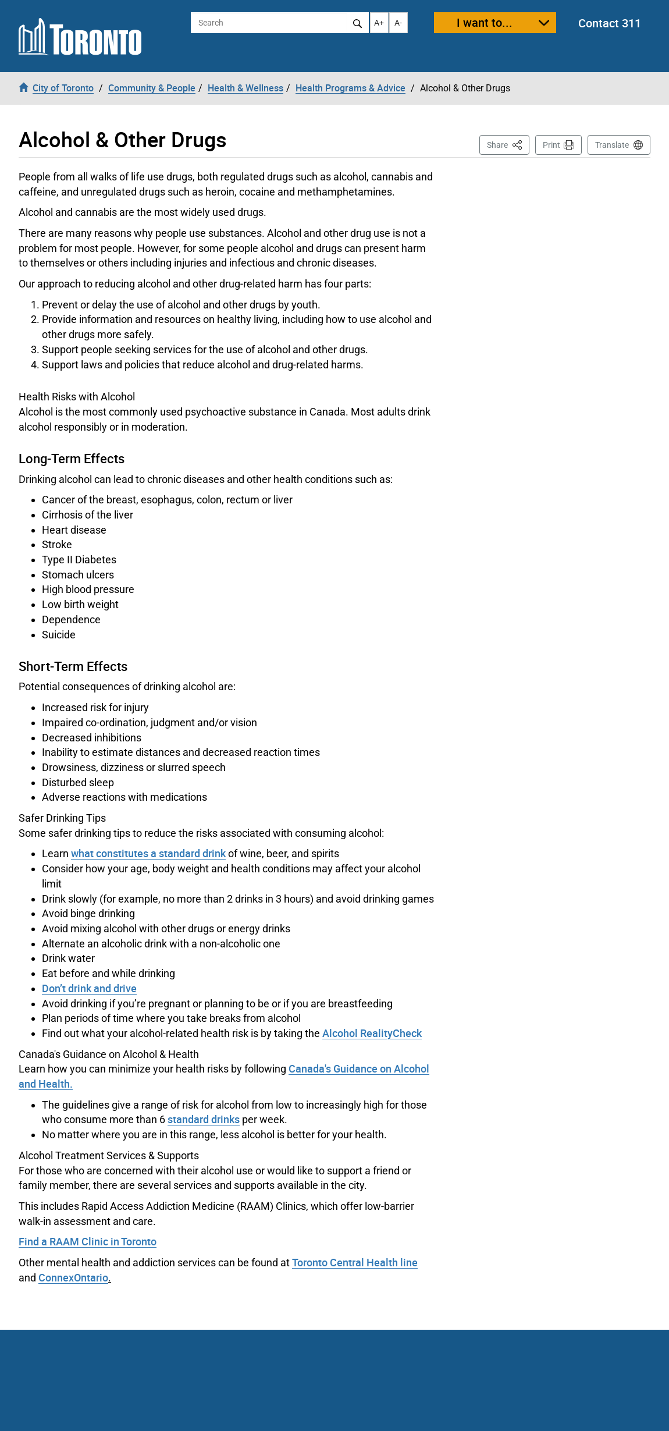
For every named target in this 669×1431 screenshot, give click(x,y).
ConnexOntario (73, 1277)
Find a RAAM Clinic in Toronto (87, 1241)
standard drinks (204, 1119)
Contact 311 (609, 23)
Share (508, 144)
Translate (612, 145)
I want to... (485, 22)
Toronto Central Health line (355, 1262)
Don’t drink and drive (89, 988)
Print (551, 145)
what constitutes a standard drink (148, 853)
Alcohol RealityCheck (372, 1033)
